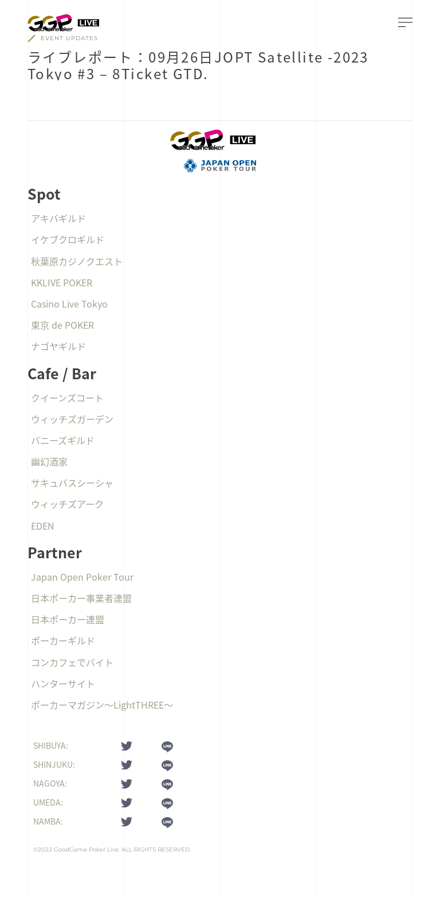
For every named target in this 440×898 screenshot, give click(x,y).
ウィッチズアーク (67, 504)
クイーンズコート (67, 398)
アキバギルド (58, 218)
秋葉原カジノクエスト (77, 261)
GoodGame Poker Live (86, 849)
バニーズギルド (63, 440)
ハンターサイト (63, 683)
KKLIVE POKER (61, 282)
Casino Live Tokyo (69, 303)
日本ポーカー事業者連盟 (81, 598)
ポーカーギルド (63, 640)
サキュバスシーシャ (72, 482)
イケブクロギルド (67, 239)
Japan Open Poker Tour (82, 577)
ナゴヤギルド (58, 346)
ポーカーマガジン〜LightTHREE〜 (102, 705)
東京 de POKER (62, 325)
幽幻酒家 (49, 461)
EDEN (42, 525)
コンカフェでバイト (72, 662)
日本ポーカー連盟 (67, 619)
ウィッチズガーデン (72, 419)
